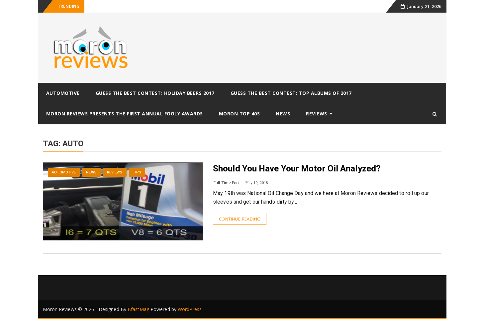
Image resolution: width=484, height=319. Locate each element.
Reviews (316, 113)
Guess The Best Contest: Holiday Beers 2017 (155, 93)
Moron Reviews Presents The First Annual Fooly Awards (124, 113)
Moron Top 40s (239, 113)
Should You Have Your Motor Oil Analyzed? (297, 168)
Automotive (63, 93)
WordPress (190, 309)
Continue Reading (239, 219)
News (283, 113)
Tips (137, 172)
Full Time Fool (227, 182)
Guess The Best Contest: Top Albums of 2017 (291, 93)
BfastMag (138, 309)
